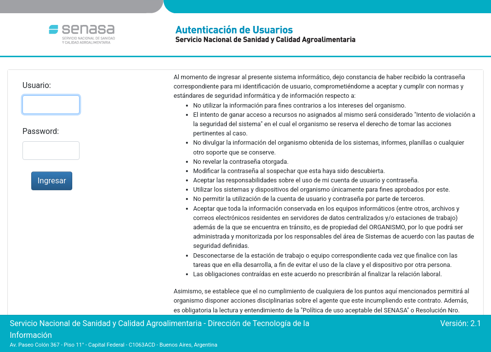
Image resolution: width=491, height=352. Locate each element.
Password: (40, 131)
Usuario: (36, 85)
